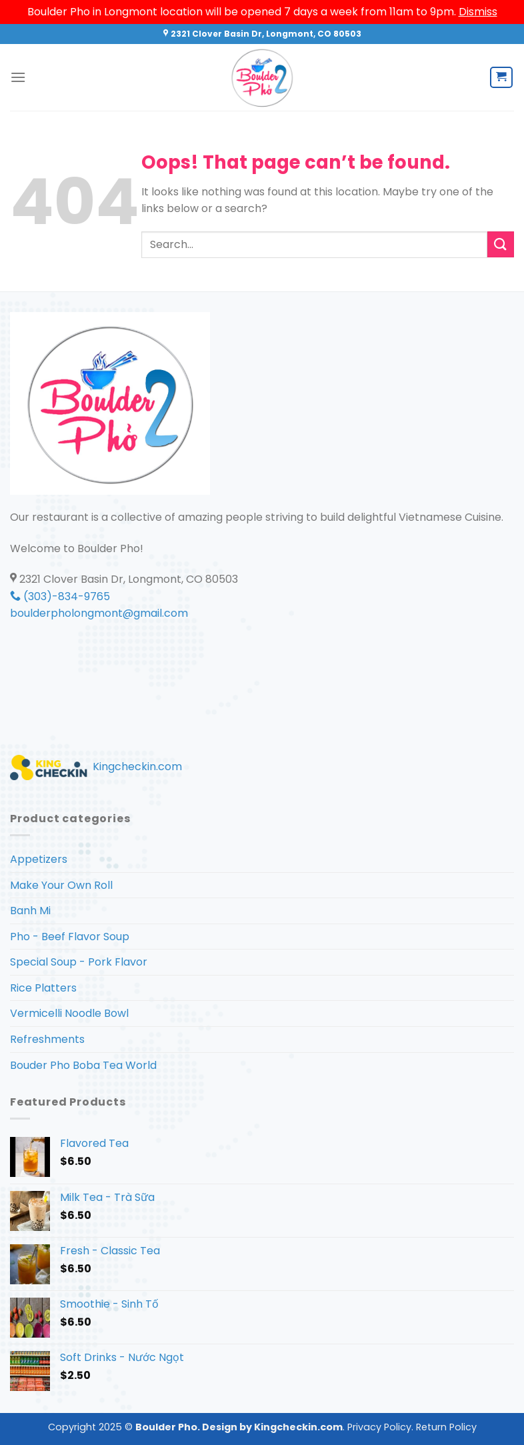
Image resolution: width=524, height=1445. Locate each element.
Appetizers (38, 859)
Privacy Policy (379, 1427)
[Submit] (500, 244)
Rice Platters (43, 988)
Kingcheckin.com (96, 766)
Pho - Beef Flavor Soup (69, 936)
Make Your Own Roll (61, 885)
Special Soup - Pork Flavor (78, 962)
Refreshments (47, 1039)
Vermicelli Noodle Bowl (69, 1013)
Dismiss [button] (478, 11)
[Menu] (18, 77)
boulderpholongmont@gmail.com (99, 613)
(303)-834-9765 (60, 596)
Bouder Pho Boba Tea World (83, 1065)
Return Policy (446, 1427)
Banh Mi (30, 910)
